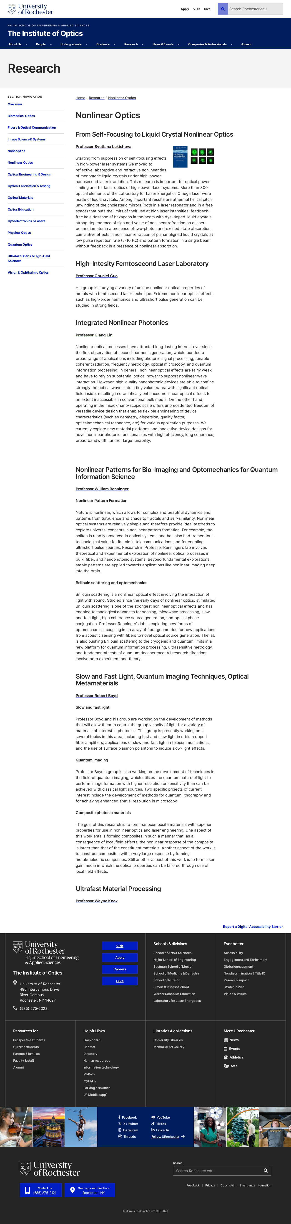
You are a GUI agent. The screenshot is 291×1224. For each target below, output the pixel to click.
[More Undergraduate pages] (86, 44)
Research (131, 44)
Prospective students (29, 1040)
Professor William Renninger (102, 488)
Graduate (103, 44)
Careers (119, 969)
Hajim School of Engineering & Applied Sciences (49, 25)
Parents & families (26, 1053)
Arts (230, 1066)
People (41, 44)
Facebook (127, 1117)
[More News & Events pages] (178, 44)
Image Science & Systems (27, 139)
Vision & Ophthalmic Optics (28, 272)
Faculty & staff (23, 1060)
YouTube (160, 1117)
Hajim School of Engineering (174, 959)
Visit (196, 9)
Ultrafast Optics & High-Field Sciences (29, 258)
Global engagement (238, 966)
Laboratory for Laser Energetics (177, 1000)
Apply (185, 9)
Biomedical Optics (21, 116)
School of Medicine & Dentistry (176, 973)
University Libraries (168, 1040)
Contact (89, 1047)
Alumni (246, 44)
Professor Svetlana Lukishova (103, 146)
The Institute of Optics (45, 33)
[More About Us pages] (26, 44)
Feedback (193, 1185)
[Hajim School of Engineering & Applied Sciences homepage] (46, 953)
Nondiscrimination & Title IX (244, 973)
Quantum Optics (20, 244)
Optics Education (21, 209)
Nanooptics (16, 151)
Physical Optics (19, 232)
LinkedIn (160, 1130)
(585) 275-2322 (34, 1008)
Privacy (210, 1185)
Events (232, 1048)
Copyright (227, 1185)
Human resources (96, 1060)
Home (80, 97)
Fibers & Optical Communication (32, 127)
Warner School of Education (174, 994)
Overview (15, 104)
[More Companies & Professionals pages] (232, 44)
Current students (26, 1047)
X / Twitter (128, 1124)
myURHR (89, 1081)
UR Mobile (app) (95, 1094)
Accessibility (233, 953)
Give (207, 9)
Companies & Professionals (207, 44)
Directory (90, 1053)
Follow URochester (168, 1136)
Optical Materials (20, 197)
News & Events (163, 44)
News (231, 1040)
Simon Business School (171, 987)
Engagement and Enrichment (245, 959)
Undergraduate (71, 44)
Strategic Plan (234, 987)
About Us (15, 44)
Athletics (234, 1057)
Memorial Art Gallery (168, 1047)
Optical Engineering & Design (29, 174)
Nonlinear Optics (20, 162)
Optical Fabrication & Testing (29, 186)
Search (177, 1163)
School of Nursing (166, 980)
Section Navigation (25, 96)
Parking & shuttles (96, 1088)
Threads (127, 1136)
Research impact (236, 980)
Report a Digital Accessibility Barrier (253, 926)
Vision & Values (235, 994)
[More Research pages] (143, 44)
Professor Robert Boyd (97, 695)
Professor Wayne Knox (97, 900)
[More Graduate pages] (114, 44)
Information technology (101, 1067)
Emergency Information (255, 1185)
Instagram (128, 1130)
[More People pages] (51, 44)
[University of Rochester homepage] (30, 9)
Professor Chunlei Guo (97, 275)
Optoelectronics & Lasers (26, 221)
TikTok (158, 1124)
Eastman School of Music (172, 966)
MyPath (89, 1074)
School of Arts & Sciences (172, 953)
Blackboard (91, 1040)
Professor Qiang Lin (94, 335)
